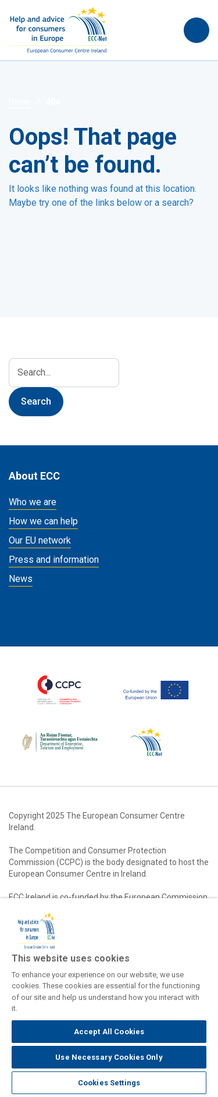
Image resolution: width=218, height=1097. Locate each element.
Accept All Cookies (109, 1031)
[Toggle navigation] (196, 30)
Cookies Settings (109, 1082)
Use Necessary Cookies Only (108, 1057)
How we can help (43, 521)
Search (163, 30)
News (21, 578)
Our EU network (40, 540)
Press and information (54, 559)
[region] (109, 997)
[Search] (64, 372)
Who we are (32, 502)
